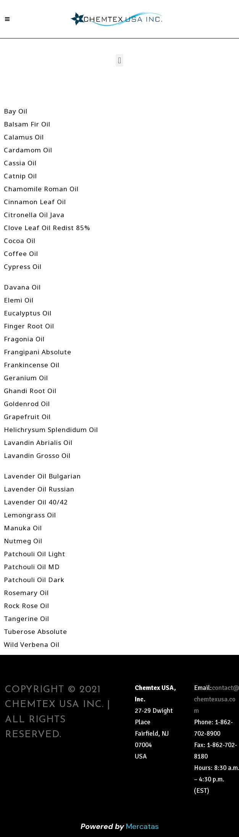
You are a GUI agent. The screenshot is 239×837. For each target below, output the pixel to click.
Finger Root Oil (29, 326)
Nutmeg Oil (23, 540)
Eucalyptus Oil (28, 313)
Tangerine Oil (26, 618)
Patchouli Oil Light (34, 553)
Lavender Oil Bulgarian (42, 476)
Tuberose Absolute (35, 631)
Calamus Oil (24, 137)
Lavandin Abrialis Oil (38, 442)
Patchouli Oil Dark (34, 579)
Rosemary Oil (26, 592)
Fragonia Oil (24, 338)
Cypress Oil (23, 266)
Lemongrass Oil (30, 515)
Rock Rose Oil (26, 605)
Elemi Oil (19, 300)
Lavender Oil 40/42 (36, 502)
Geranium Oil (26, 377)
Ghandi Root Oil (30, 390)
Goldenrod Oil (27, 403)
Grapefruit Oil (27, 416)
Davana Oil (22, 287)
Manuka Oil (23, 527)
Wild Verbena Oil (32, 644)
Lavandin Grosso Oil (37, 455)
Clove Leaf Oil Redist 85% (47, 227)
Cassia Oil (20, 162)
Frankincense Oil (32, 364)
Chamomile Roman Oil (41, 188)
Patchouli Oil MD (32, 566)
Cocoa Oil (20, 240)
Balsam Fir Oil (27, 124)
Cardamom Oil (28, 150)
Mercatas (142, 826)
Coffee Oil (21, 253)
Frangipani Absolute (37, 351)
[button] (119, 60)
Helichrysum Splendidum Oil (51, 429)
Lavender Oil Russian (39, 489)
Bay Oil (15, 111)
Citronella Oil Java (34, 214)
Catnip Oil (20, 175)
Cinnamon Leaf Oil (35, 201)
